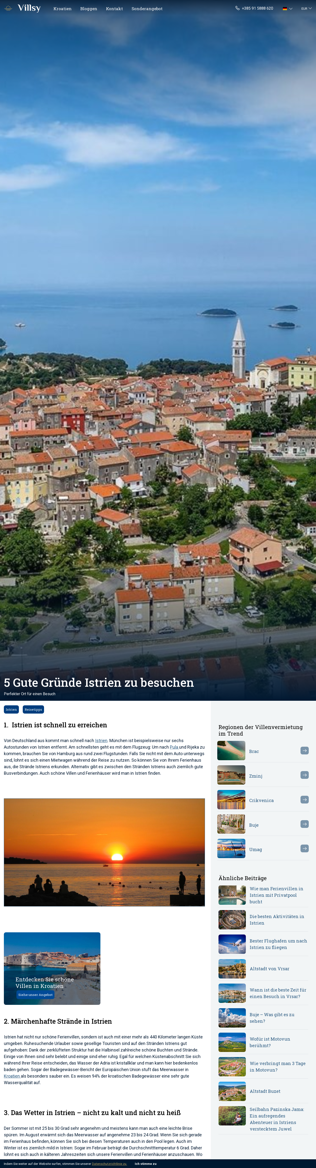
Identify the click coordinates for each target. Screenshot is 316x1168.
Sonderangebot (147, 8)
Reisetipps (33, 709)
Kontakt (114, 8)
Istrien (11, 709)
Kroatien (62, 8)
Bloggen (88, 8)
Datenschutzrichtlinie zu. (109, 1164)
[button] (288, 8)
